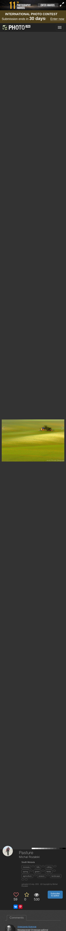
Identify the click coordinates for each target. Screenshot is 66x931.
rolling (48, 867)
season (42, 876)
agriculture (27, 876)
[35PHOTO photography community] (16, 27)
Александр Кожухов (26, 926)
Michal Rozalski (29, 857)
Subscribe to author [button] (55, 894)
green (37, 872)
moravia (26, 867)
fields (48, 872)
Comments (17, 917)
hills (38, 867)
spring (25, 872)
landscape (55, 876)
